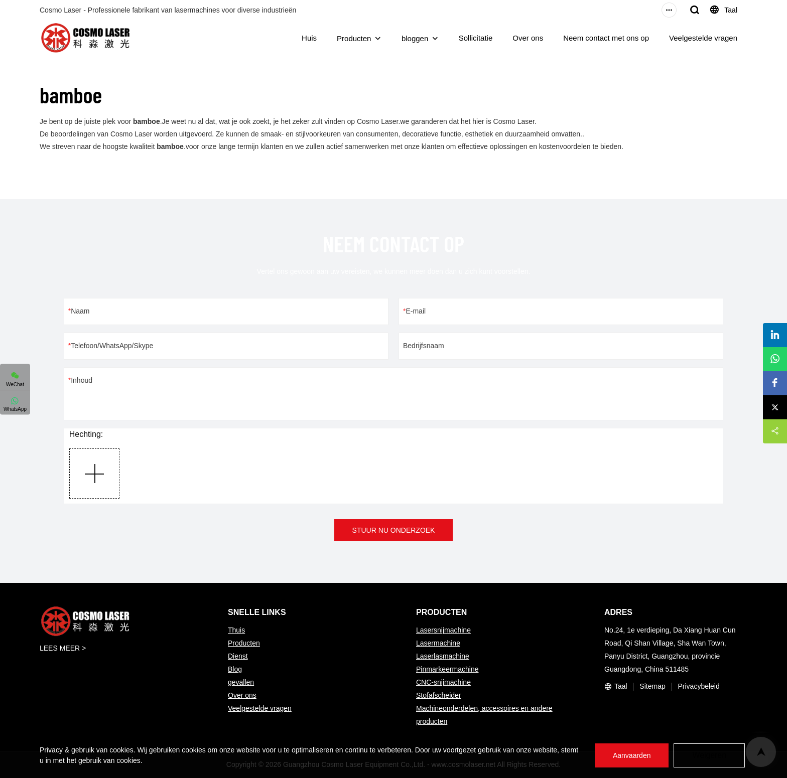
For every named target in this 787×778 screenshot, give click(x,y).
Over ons (527, 38)
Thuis (236, 630)
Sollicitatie (476, 38)
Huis (309, 38)
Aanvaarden (631, 755)
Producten (354, 38)
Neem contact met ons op (606, 38)
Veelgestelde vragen (703, 38)
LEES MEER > (63, 648)
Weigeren (709, 755)
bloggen (415, 38)
